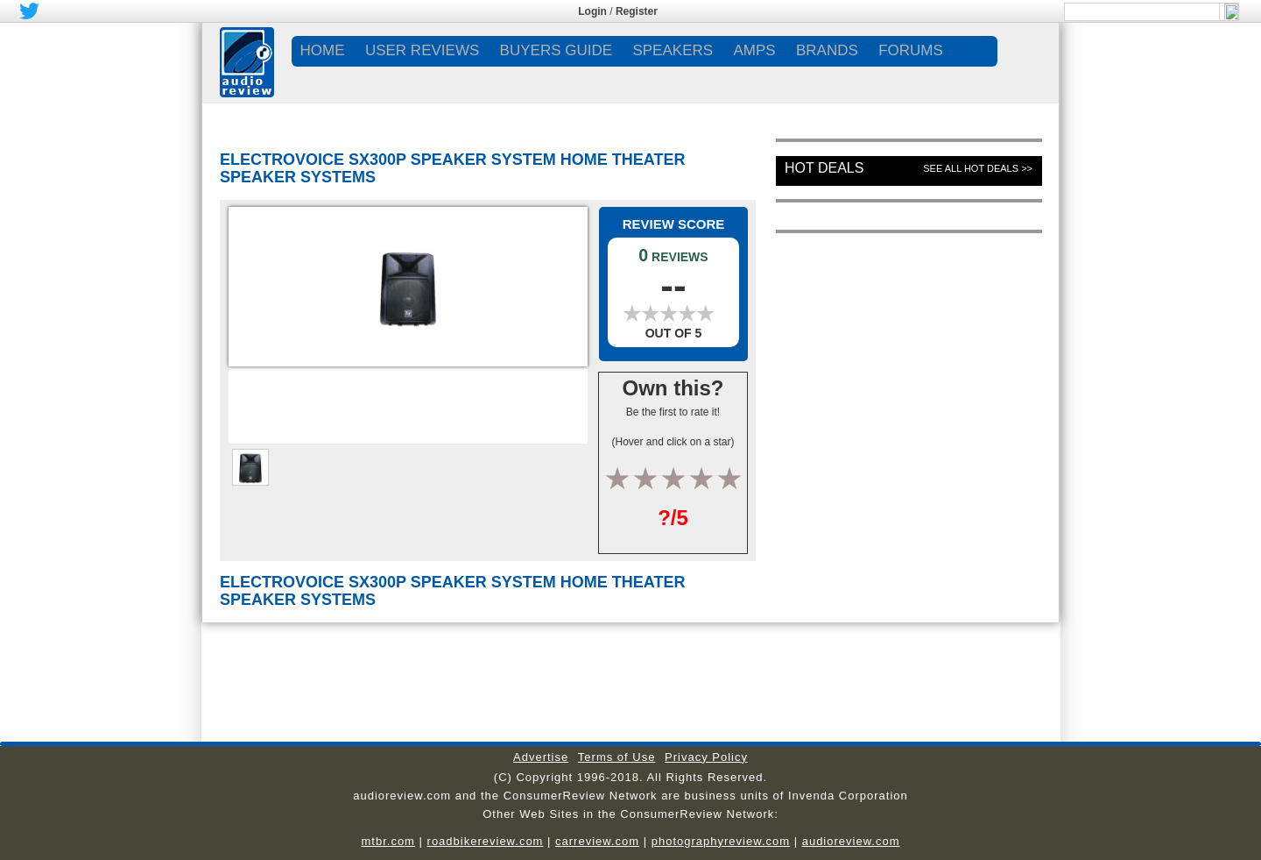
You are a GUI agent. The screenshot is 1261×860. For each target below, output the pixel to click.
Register (637, 11)
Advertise (540, 757)
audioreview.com (851, 841)
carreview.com (597, 841)
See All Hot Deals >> (977, 168)
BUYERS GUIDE (556, 50)
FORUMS (910, 50)
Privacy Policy (706, 757)
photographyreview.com (721, 841)
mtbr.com (387, 841)
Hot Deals (824, 167)
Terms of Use (617, 757)
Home (322, 50)
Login (592, 11)
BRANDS (827, 50)
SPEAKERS (672, 50)
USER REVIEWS (422, 50)
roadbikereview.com (485, 841)
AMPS (754, 50)
